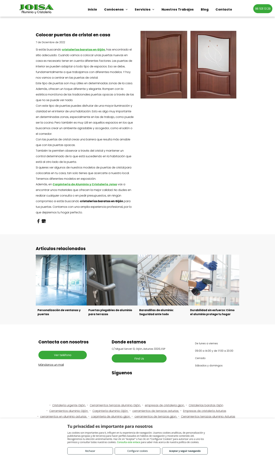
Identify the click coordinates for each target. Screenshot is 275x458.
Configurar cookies (137, 451)
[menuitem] (92, 9)
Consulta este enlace (128, 442)
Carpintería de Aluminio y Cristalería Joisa (85, 184)
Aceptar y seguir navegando (184, 451)
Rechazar (90, 451)
